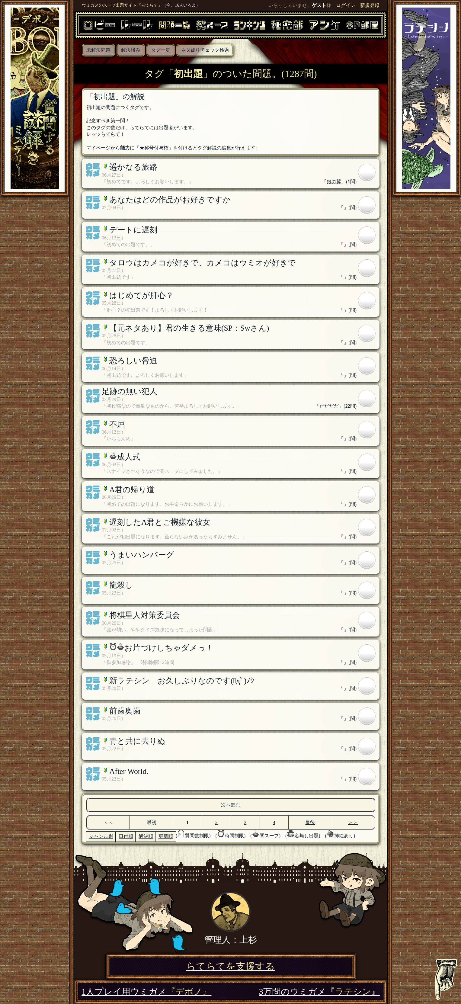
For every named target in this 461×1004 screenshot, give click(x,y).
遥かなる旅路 (133, 167)
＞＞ (353, 822)
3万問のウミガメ (319, 991)
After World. (129, 771)
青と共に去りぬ (137, 741)
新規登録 (369, 5)
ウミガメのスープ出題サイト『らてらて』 (122, 5)
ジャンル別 (101, 836)
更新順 (165, 836)
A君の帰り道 (132, 489)
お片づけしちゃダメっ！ (168, 647)
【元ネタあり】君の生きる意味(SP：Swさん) (189, 328)
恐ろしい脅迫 (133, 360)
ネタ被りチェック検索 (205, 50)
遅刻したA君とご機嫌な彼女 (159, 522)
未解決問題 (98, 50)
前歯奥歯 (125, 711)
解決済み (130, 50)
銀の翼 (334, 181)
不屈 (117, 424)
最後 (310, 822)
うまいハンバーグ (141, 554)
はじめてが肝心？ (141, 295)
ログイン (345, 5)
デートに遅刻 (133, 230)
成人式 (128, 457)
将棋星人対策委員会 (144, 615)
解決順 (146, 836)
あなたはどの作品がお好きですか (170, 199)
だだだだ (329, 406)
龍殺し (121, 585)
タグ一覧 (160, 50)
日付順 (126, 836)
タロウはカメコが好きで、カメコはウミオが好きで (202, 262)
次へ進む (230, 804)
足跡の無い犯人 (129, 391)
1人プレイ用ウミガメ (146, 991)
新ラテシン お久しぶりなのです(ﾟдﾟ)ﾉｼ (181, 680)
